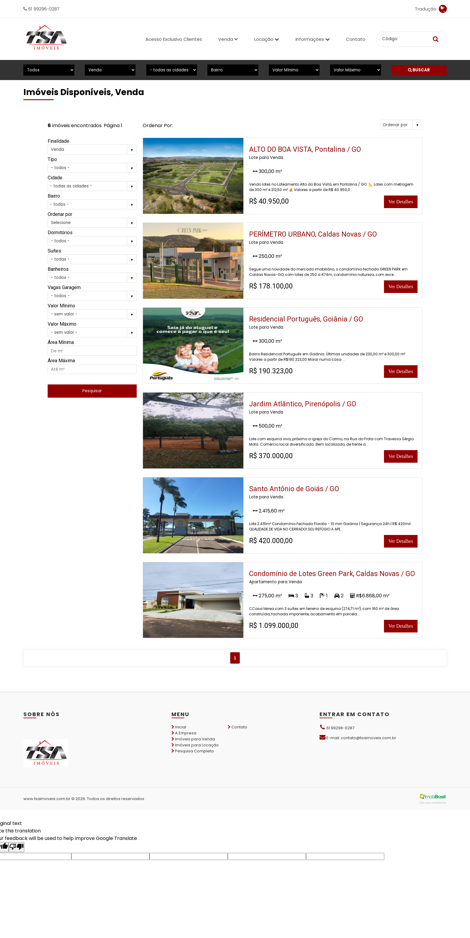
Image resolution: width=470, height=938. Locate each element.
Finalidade (58, 141)
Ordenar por (60, 214)
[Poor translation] (16, 847)
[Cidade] (171, 70)
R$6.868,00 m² (370, 595)
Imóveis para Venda (193, 739)
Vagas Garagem (64, 287)
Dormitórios (60, 232)
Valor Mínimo (61, 306)
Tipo (52, 159)
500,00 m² (267, 426)
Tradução (431, 8)
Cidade (55, 178)
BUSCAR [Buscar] (419, 70)
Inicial (178, 727)
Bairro (54, 196)
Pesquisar (92, 391)
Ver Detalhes (400, 201)
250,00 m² (267, 256)
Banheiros (58, 269)
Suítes (54, 251)
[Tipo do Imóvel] (48, 70)
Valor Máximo (62, 324)
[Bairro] (232, 70)
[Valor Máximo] (355, 70)
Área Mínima (61, 342)
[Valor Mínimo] (294, 70)
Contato (355, 39)
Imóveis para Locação (195, 745)
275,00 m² (267, 595)
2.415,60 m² (269, 510)
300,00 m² (267, 171)
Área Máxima (61, 360)
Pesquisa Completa (192, 751)
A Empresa (183, 733)
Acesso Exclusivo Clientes (173, 39)
